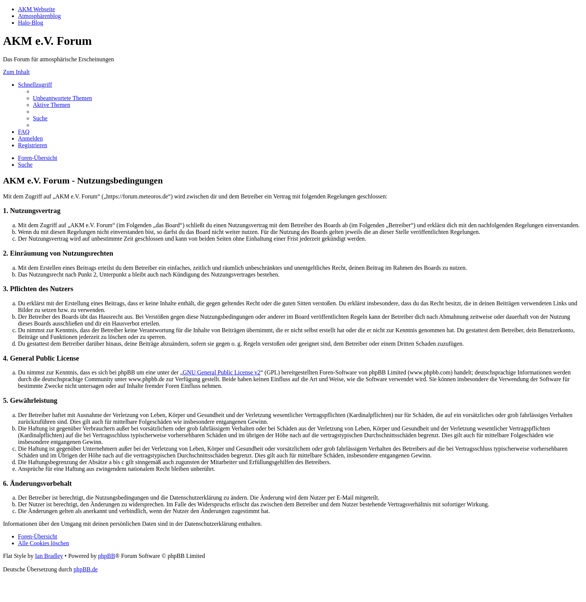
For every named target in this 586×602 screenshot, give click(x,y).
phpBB (106, 556)
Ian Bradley (49, 556)
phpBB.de (86, 569)
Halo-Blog (30, 22)
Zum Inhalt (16, 72)
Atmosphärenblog (39, 16)
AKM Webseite (36, 9)
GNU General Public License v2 (221, 372)
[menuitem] (62, 98)
